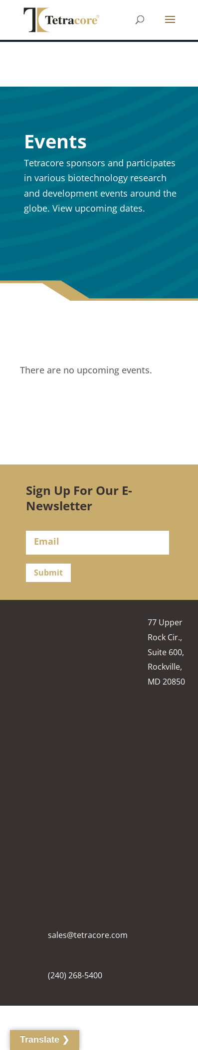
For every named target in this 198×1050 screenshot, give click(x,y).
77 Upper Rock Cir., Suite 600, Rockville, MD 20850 (166, 652)
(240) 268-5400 (75, 975)
